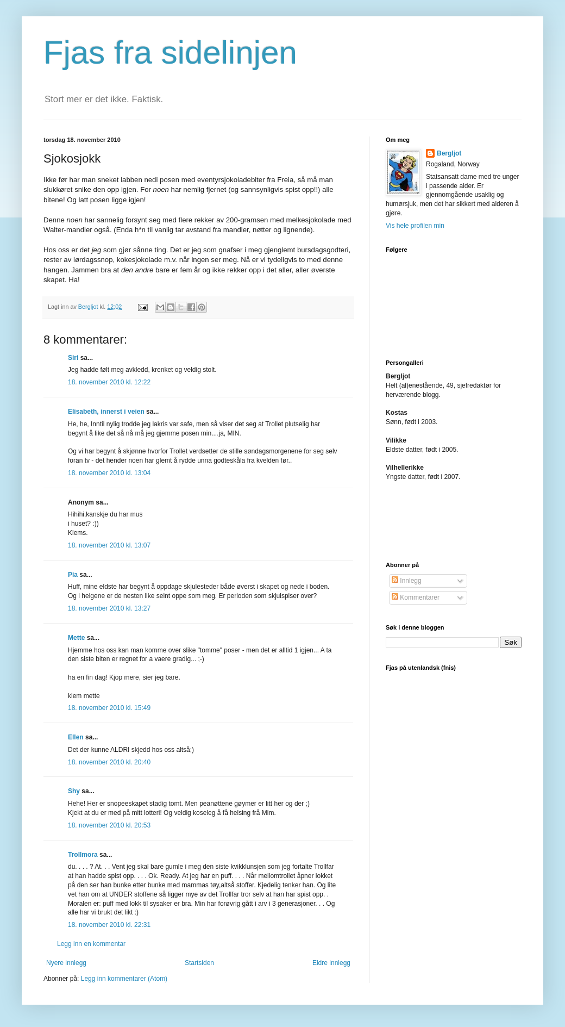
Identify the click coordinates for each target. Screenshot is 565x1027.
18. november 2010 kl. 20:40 (109, 762)
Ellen (76, 737)
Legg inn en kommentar (91, 944)
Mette (76, 638)
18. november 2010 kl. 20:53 (109, 825)
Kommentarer (416, 597)
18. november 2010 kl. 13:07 (109, 545)
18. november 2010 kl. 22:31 (109, 925)
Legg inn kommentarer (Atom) (124, 978)
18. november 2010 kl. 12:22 (109, 382)
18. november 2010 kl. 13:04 (109, 473)
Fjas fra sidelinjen (170, 52)
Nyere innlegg (66, 963)
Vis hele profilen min (415, 225)
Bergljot (449, 153)
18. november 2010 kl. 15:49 (109, 708)
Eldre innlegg (331, 963)
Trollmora (83, 854)
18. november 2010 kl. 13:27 (109, 608)
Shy (74, 791)
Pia (73, 574)
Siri (73, 358)
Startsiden (199, 963)
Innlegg (407, 580)
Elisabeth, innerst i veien (106, 411)
